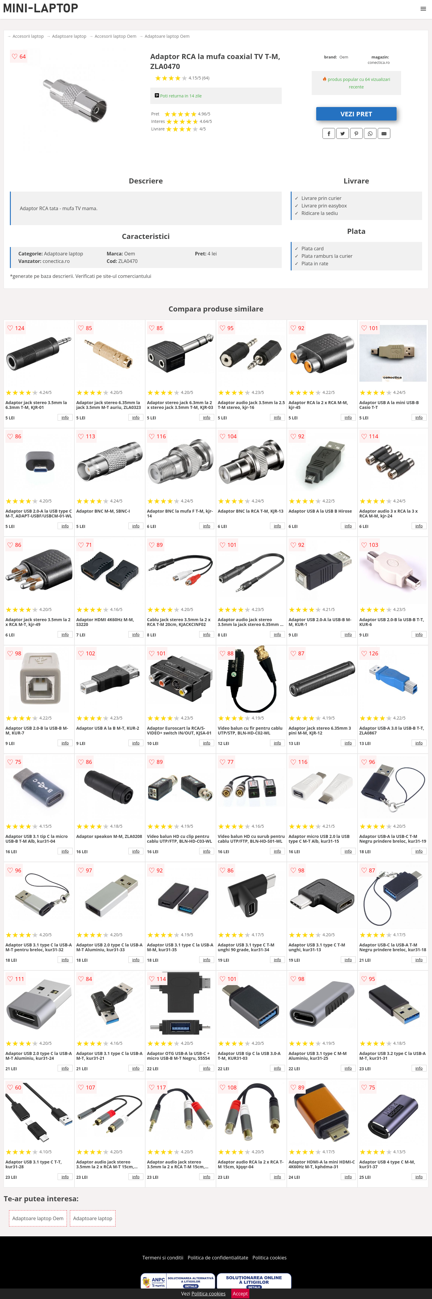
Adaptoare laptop (69, 36)
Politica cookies (270, 1257)
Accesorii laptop (28, 36)
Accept (240, 1293)
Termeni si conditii (163, 1257)
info (65, 417)
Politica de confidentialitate (218, 1257)
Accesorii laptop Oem (115, 36)
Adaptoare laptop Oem (167, 36)
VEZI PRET (356, 113)
